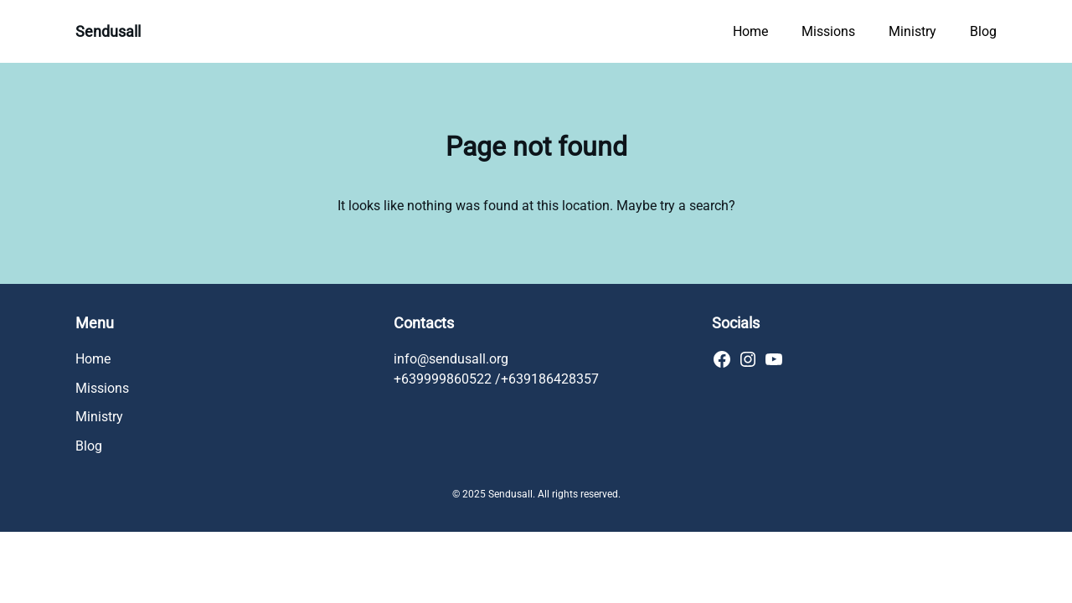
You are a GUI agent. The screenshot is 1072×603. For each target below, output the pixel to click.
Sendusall (108, 31)
